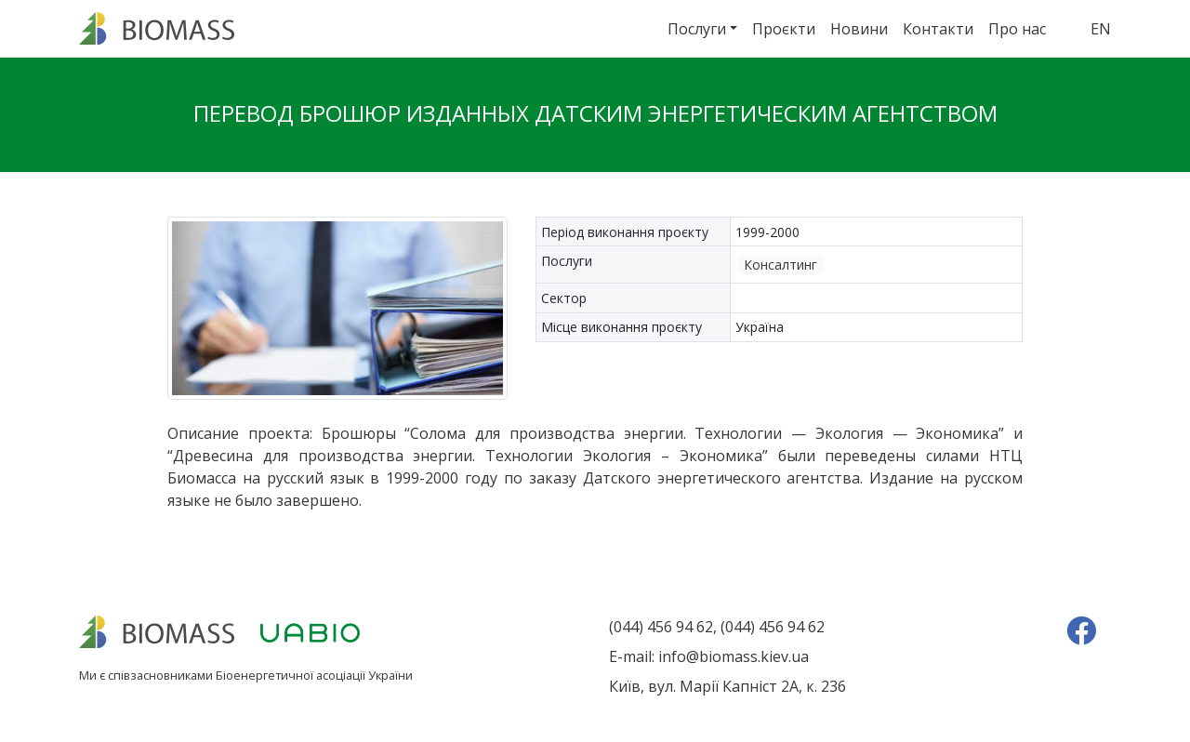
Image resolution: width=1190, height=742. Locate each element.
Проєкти (783, 29)
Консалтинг (780, 264)
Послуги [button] (697, 29)
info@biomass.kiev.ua (733, 656)
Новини (859, 29)
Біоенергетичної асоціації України (314, 675)
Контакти (938, 29)
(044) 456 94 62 (661, 626)
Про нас (1017, 29)
